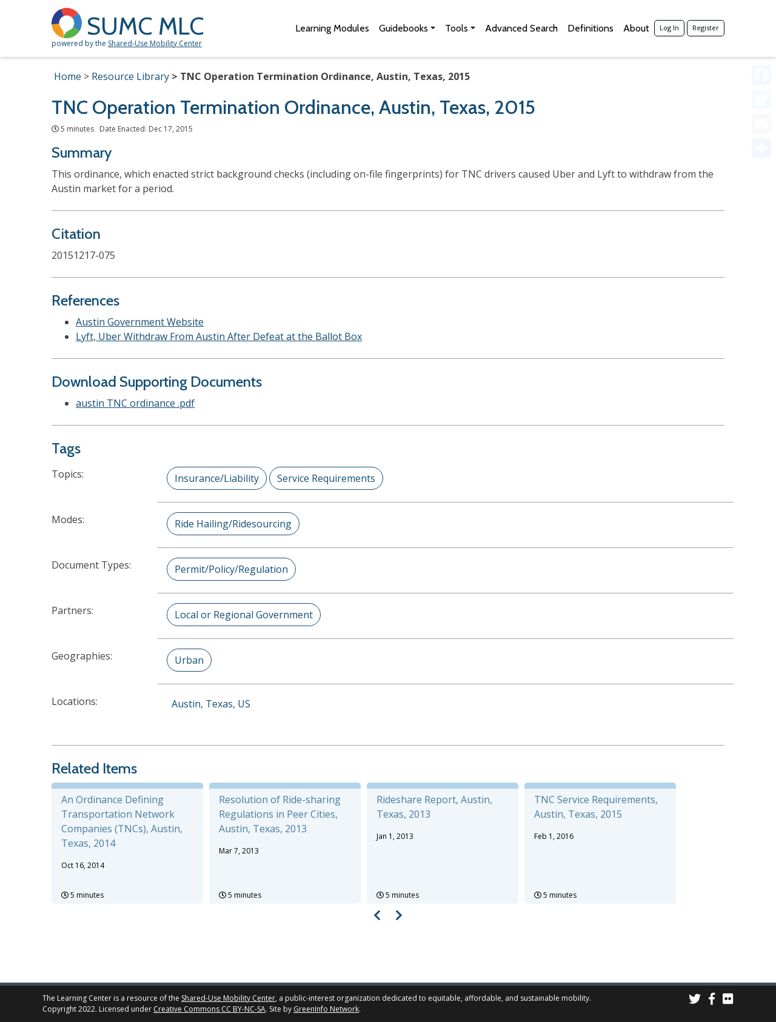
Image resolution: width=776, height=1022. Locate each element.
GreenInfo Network (326, 1009)
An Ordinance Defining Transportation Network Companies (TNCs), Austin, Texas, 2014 (121, 821)
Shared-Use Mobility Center (155, 43)
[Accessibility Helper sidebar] (761, 14)
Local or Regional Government (244, 614)
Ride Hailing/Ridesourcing (233, 523)
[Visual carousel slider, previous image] (377, 915)
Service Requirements (326, 478)
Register (705, 27)
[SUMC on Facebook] (712, 1000)
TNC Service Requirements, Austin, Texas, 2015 (596, 807)
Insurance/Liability (217, 478)
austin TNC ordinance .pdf (135, 403)
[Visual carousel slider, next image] (398, 915)
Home (67, 76)
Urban (189, 660)
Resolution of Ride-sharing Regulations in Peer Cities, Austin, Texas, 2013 (280, 814)
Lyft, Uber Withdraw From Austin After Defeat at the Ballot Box (219, 336)
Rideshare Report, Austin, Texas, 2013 (434, 807)
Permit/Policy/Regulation (231, 569)
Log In (669, 27)
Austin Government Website (140, 322)
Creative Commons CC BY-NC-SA (209, 1009)
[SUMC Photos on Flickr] (728, 1000)
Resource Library (130, 76)
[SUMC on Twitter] (695, 1000)
